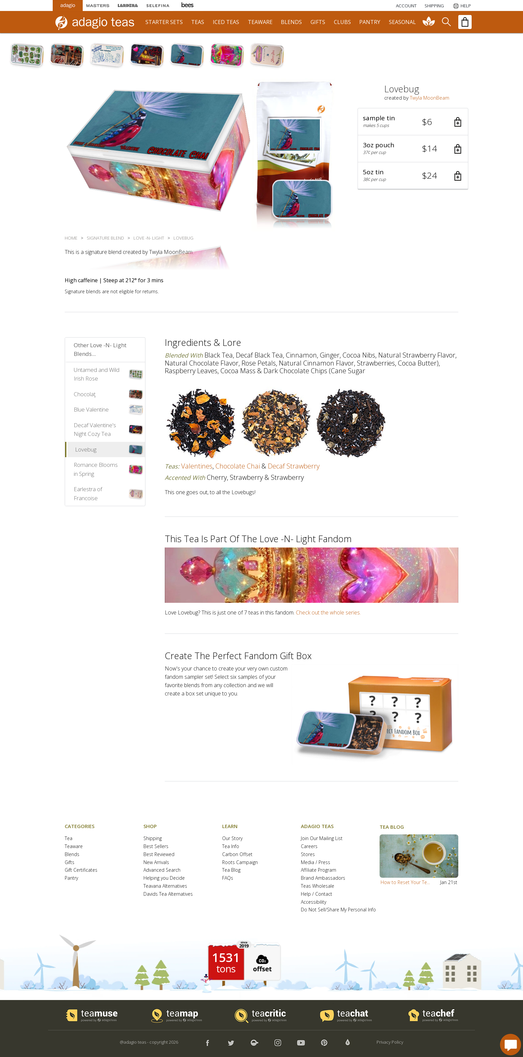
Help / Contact (316, 894)
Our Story (232, 838)
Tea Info (230, 846)
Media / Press (315, 862)
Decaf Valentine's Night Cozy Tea (95, 429)
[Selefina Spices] (158, 5)
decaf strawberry (294, 466)
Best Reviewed (158, 854)
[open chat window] (510, 1044)
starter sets (164, 22)
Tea (68, 838)
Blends (72, 854)
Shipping (152, 838)
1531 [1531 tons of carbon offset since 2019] (226, 958)
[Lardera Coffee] (128, 5)
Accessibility (313, 902)
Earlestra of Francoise (88, 493)
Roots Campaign (240, 862)
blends (291, 22)
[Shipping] (434, 6)
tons (225, 969)
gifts (318, 22)
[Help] (461, 5)
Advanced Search (161, 870)
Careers (309, 846)
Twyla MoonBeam (429, 97)
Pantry (71, 878)
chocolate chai (237, 466)
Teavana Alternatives (165, 886)
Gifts (69, 862)
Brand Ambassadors (323, 878)
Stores (308, 854)
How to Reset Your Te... (405, 882)
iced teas (226, 22)
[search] (446, 22)
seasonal (402, 22)
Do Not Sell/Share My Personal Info (338, 910)
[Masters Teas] (98, 5)
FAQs (227, 878)
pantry (369, 22)
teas (197, 22)
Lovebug (85, 449)
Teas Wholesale (317, 886)
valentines (196, 466)
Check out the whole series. (328, 612)
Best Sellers (155, 846)
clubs (342, 22)
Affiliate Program (318, 870)
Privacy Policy (390, 1042)
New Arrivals (156, 862)
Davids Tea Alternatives (168, 894)
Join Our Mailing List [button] (322, 838)
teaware (260, 22)
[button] (413, 121)
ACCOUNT (406, 6)
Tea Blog (231, 870)
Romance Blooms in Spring (96, 469)
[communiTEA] (429, 22)
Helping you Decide (164, 878)
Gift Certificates (81, 870)
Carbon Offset (237, 854)
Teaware (74, 846)
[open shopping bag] (465, 22)
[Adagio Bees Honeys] (188, 5)
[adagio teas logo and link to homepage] (98, 22)
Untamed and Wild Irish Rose (96, 374)
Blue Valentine (91, 409)
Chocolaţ (85, 394)
